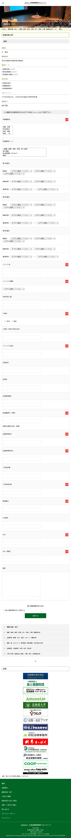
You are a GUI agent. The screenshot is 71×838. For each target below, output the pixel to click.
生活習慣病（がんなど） (24, 153)
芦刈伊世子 (8, 129)
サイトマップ (6, 818)
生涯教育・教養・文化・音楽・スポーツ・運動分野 (21, 638)
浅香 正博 (8, 127)
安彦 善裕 (8, 131)
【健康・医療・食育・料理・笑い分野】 (24, 149)
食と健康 (24, 151)
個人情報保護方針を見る (35, 606)
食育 (24, 155)
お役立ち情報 (6, 796)
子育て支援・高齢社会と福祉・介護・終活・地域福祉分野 (23, 654)
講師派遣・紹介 (12, 627)
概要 (3, 783)
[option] (35, 16)
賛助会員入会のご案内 (9, 801)
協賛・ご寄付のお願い (9, 805)
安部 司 (8, 133)
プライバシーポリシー (9, 814)
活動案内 (5, 788)
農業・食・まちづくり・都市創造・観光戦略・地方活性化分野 (25, 643)
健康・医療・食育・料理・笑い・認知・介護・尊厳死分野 (23, 632)
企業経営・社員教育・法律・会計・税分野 (19, 648)
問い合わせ (5, 809)
